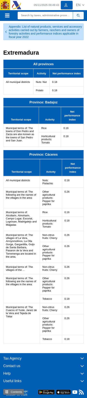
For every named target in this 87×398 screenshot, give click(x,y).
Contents (13, 392)
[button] (80, 5)
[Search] (45, 15)
